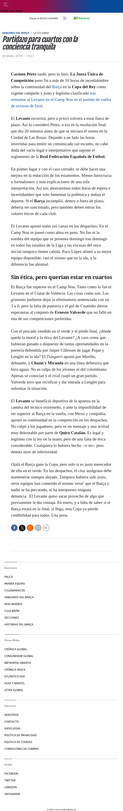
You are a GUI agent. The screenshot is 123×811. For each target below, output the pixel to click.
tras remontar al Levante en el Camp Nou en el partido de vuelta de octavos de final (61, 99)
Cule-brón (11, 611)
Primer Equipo (14, 583)
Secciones (11, 617)
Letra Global (13, 690)
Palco (8, 577)
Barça (57, 86)
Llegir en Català (11, 11)
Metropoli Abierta (17, 663)
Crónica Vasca (14, 669)
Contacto (11, 721)
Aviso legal (12, 728)
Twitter (10, 780)
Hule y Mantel (14, 683)
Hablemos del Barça (15, 32)
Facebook (11, 773)
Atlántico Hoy (14, 676)
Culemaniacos (14, 590)
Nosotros (11, 715)
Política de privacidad (20, 735)
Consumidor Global (18, 656)
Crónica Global (15, 649)
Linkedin (10, 787)
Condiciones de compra (21, 749)
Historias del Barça (18, 624)
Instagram (12, 794)
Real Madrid (13, 604)
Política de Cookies (18, 742)
